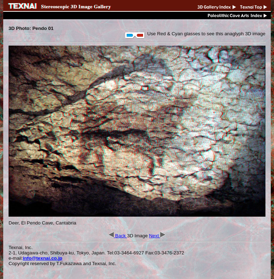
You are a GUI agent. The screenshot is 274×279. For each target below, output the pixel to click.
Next (157, 235)
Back (117, 235)
